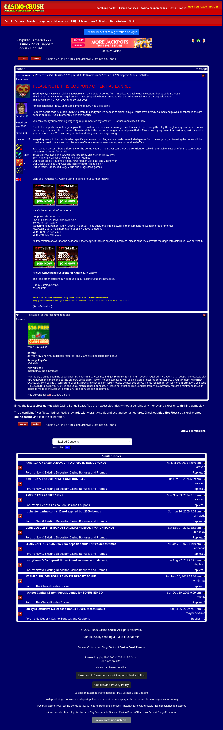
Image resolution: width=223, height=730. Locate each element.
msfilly (201, 597)
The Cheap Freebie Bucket (53, 586)
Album (83, 21)
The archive (83, 59)
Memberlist (61, 21)
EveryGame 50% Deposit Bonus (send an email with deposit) (67, 560)
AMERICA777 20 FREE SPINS (44, 495)
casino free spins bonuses (106, 705)
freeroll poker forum (75, 712)
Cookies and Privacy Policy (111, 685)
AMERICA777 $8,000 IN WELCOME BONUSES (55, 479)
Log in (182, 8)
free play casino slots (49, 705)
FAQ (73, 21)
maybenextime (195, 613)
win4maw (199, 580)
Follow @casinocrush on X (111, 720)
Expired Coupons (105, 59)
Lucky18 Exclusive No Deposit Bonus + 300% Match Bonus (65, 609)
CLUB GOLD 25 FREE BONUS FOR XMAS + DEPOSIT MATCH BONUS (70, 528)
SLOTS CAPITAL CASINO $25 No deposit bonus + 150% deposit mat (71, 544)
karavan (200, 467)
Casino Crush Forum (59, 59)
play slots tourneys (132, 699)
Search (31, 21)
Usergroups (45, 21)
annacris (199, 516)
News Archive (118, 21)
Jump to (57, 447)
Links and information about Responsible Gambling (111, 675)
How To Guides (98, 21)
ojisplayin (199, 564)
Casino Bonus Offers (130, 712)
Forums (19, 21)
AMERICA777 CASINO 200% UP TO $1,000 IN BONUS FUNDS (66, 463)
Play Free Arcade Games (103, 712)
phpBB (103, 657)
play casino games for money (161, 699)
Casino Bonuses (128, 8)
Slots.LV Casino (111, 51)
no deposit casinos (108, 699)
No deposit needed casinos (170, 705)
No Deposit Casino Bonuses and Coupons (63, 505)
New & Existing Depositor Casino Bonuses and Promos (71, 472)
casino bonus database (76, 705)
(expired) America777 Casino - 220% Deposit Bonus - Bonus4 (35, 44)
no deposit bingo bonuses (60, 699)
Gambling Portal (106, 8)
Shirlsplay (199, 532)
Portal (8, 21)
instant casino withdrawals (138, 705)
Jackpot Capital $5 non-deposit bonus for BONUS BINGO (64, 593)
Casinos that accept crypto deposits (95, 692)
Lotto (173, 8)
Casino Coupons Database (99, 278)
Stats (132, 21)
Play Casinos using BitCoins (132, 692)
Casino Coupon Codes (154, 8)
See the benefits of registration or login (111, 32)
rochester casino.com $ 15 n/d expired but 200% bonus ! (64, 511)
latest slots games (39, 406)
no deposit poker (86, 699)
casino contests (53, 712)
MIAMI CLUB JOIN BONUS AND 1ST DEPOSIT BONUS (61, 576)
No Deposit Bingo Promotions (161, 712)
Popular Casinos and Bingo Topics (97, 647)
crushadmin (23, 75)
